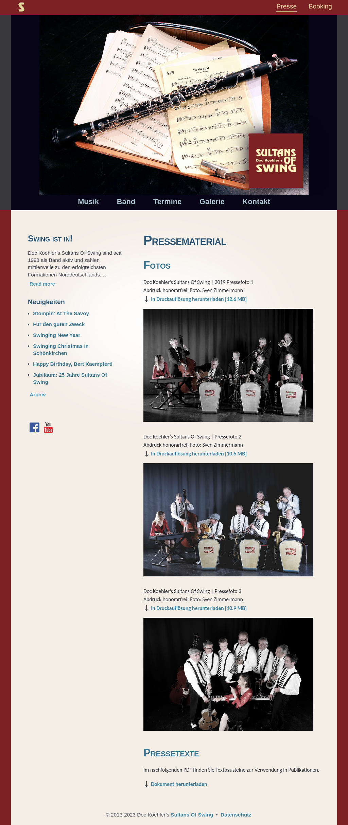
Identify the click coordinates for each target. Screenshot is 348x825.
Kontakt (256, 201)
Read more (42, 284)
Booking (320, 6)
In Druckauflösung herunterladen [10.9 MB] (199, 608)
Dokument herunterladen (179, 784)
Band (126, 201)
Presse (286, 6)
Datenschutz (236, 815)
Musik (88, 201)
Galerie (212, 201)
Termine (167, 201)
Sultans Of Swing (192, 815)
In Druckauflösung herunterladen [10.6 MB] (199, 453)
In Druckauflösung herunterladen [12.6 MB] (199, 299)
